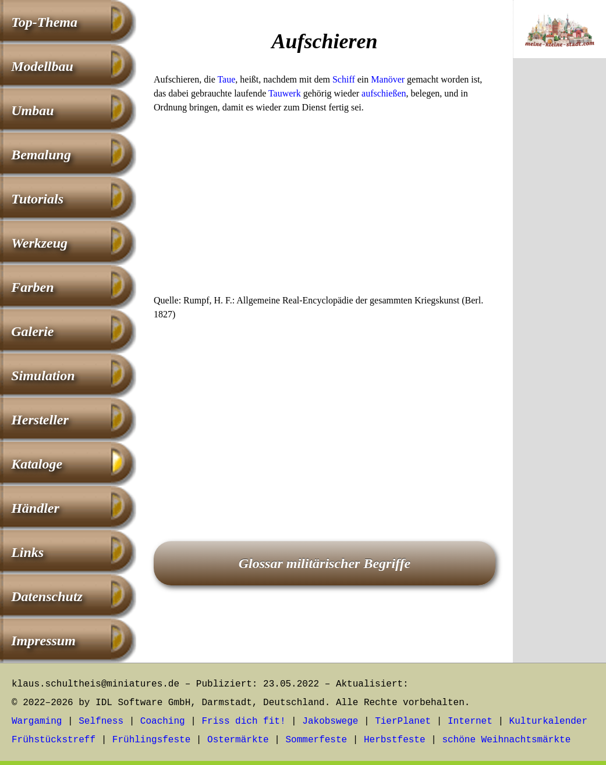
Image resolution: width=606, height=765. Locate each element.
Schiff (343, 79)
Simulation (43, 375)
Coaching (162, 721)
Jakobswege (330, 721)
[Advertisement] (324, 207)
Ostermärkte (238, 740)
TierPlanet (403, 721)
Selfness (101, 721)
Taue (226, 79)
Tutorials (37, 198)
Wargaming (37, 721)
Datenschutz (47, 596)
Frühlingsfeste (151, 740)
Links (27, 552)
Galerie (32, 331)
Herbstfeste (395, 740)
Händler (35, 508)
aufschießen (384, 93)
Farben (32, 287)
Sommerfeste (317, 740)
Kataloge (36, 463)
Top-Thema (44, 22)
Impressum (43, 640)
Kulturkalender (548, 721)
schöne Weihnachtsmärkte (506, 740)
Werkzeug (39, 243)
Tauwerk (284, 93)
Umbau (32, 110)
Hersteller (40, 419)
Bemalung (41, 154)
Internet (470, 721)
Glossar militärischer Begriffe (325, 563)
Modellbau (42, 66)
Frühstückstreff (53, 740)
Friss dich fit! (243, 721)
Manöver (388, 79)
